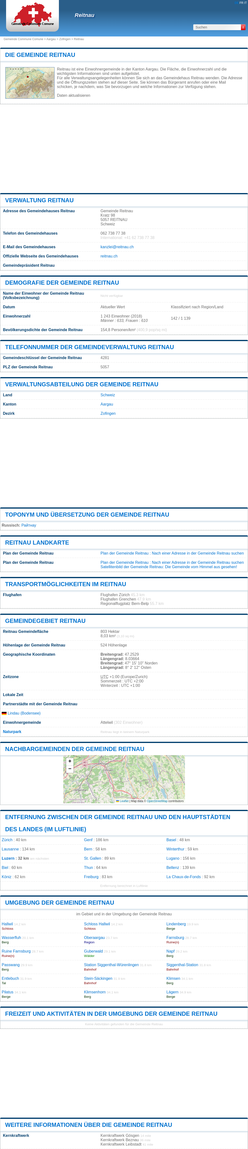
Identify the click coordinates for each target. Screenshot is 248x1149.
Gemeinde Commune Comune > (25, 39)
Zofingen (65, 39)
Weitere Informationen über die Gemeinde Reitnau (88, 1125)
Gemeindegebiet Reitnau (45, 621)
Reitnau (84, 15)
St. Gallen (92, 858)
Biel (5, 868)
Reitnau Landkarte (37, 542)
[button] (69, 762)
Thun (88, 868)
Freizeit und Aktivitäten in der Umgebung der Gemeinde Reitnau (111, 1013)
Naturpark (12, 732)
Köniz (6, 877)
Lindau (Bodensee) (21, 713)
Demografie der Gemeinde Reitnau (62, 282)
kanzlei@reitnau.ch (117, 247)
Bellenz (172, 868)
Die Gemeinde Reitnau (40, 55)
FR (241, 3)
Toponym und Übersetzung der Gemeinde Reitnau (87, 514)
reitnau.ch (109, 256)
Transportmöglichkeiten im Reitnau (65, 584)
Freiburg (91, 877)
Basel (171, 840)
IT (245, 3)
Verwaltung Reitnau (39, 200)
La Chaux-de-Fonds (183, 877)
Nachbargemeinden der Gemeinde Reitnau (74, 749)
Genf (88, 840)
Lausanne (10, 849)
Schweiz (108, 395)
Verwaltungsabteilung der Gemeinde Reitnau (81, 384)
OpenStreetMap (157, 801)
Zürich (7, 840)
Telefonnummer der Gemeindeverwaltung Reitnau (89, 347)
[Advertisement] (124, 149)
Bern (88, 849)
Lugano (172, 858)
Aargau (51, 39)
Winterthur (175, 849)
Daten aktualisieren (73, 95)
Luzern (8, 858)
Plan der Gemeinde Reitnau (124, 553)
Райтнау (28, 525)
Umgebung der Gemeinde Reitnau (59, 902)
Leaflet (122, 801)
